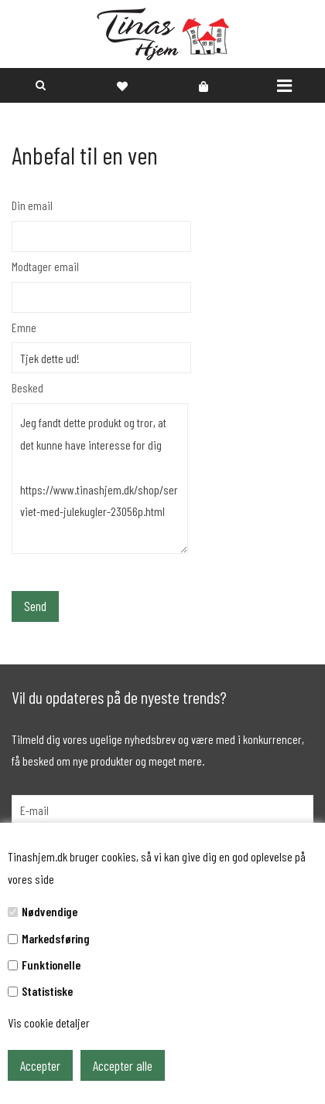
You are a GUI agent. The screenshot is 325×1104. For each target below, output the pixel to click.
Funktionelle (51, 964)
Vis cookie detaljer (49, 1022)
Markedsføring (56, 938)
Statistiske (47, 990)
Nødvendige (49, 911)
